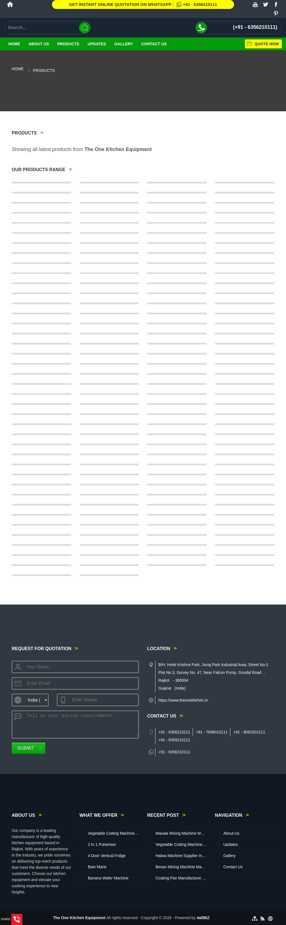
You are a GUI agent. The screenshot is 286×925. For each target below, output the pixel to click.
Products (68, 44)
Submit (25, 748)
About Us (38, 44)
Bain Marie (97, 867)
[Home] (10, 4)
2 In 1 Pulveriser (102, 844)
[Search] (84, 27)
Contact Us (154, 44)
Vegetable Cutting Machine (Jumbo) (113, 833)
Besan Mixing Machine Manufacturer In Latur (181, 867)
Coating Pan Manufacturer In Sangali (181, 878)
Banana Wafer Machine (108, 878)
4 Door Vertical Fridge (107, 855)
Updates (97, 44)
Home (14, 44)
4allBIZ (203, 917)
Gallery (124, 44)
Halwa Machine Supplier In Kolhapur (181, 855)
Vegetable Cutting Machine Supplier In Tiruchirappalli (181, 844)
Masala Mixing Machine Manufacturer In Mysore (181, 833)
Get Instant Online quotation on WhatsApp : (143, 4)
